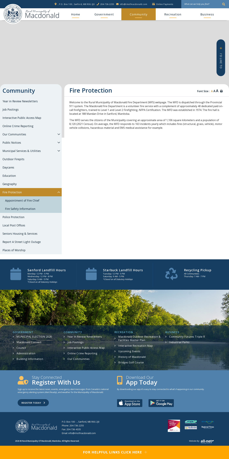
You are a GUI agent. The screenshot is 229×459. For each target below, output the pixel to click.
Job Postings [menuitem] (11, 109)
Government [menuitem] (104, 14)
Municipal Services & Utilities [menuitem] (22, 151)
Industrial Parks (179, 342)
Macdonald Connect (29, 342)
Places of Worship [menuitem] (14, 250)
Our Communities (78, 359)
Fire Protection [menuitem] (12, 192)
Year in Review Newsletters (84, 336)
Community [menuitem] (138, 14)
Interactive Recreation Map (135, 345)
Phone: (73, 425)
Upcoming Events (129, 351)
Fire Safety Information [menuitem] (20, 209)
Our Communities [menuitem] (14, 134)
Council (21, 348)
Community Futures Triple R (187, 336)
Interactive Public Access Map (86, 348)
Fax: (71, 429)
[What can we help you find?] (205, 4)
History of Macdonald (132, 357)
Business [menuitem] (207, 14)
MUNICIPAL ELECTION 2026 (34, 336)
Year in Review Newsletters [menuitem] (20, 101)
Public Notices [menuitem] (12, 142)
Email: (79, 433)
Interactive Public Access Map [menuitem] (22, 118)
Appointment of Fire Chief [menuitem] (22, 200)
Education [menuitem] (9, 176)
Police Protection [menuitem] (13, 217)
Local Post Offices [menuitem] (14, 225)
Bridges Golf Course (131, 362)
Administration (26, 353)
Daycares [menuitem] (8, 167)
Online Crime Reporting (82, 353)
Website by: (201, 442)
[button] (59, 134)
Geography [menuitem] (10, 184)
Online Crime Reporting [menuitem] (18, 126)
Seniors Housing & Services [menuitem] (20, 233)
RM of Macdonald (13, 14)
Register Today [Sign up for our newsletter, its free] (33, 402)
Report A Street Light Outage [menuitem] (22, 242)
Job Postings (75, 342)
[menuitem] (75, 14)
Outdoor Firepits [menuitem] (13, 159)
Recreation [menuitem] (172, 14)
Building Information (30, 359)
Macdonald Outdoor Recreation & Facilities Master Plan (139, 338)
